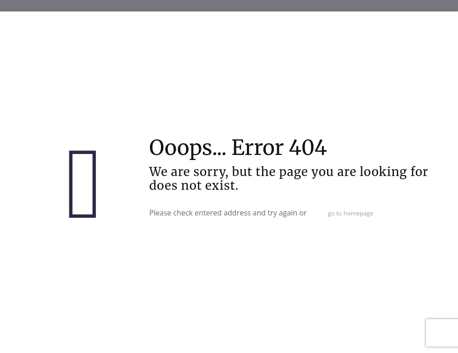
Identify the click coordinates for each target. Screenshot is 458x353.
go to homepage (350, 213)
